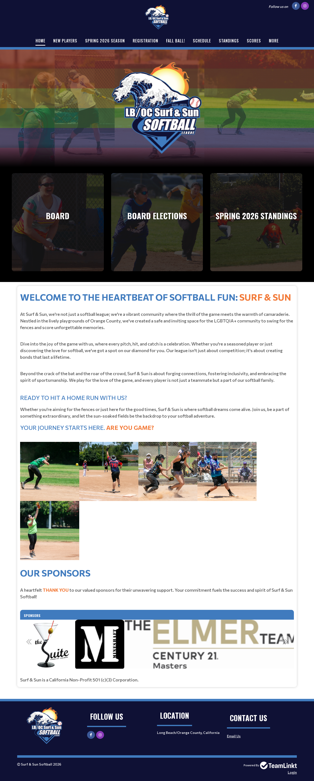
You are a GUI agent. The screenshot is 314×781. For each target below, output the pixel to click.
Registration (145, 41)
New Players (65, 41)
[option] (157, 644)
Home (40, 41)
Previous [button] (29, 641)
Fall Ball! (175, 41)
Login (292, 772)
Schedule (202, 41)
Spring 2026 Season (105, 41)
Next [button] (285, 641)
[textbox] (157, 428)
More (274, 41)
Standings (229, 41)
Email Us (234, 736)
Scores (254, 41)
